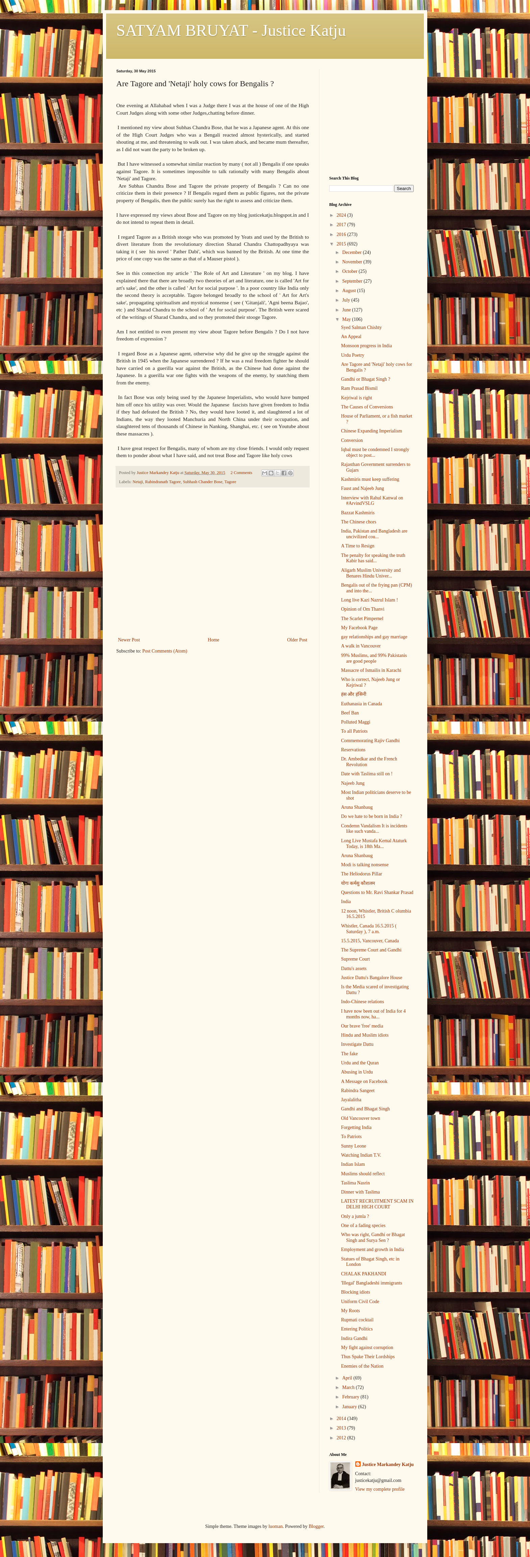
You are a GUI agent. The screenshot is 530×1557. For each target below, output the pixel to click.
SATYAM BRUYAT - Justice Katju (231, 30)
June (347, 309)
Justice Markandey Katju (388, 1464)
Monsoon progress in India (366, 345)
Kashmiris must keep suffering (370, 479)
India (346, 901)
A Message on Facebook (364, 1081)
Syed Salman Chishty (361, 327)
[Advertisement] (212, 585)
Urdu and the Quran (360, 1062)
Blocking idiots (355, 1292)
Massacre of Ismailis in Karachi (371, 670)
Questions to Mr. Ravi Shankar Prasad (377, 892)
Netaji (137, 481)
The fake (349, 1053)
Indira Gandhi (354, 1338)
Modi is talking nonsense (364, 864)
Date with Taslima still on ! (366, 773)
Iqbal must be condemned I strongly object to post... (375, 452)
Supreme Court (355, 959)
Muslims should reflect (363, 1173)
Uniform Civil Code (360, 1301)
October (350, 271)
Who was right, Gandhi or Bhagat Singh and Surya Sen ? (373, 1237)
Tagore (230, 481)
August (349, 290)
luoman (275, 1526)
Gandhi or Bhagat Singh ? (365, 379)
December (352, 252)
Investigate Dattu (357, 1044)
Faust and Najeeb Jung (362, 488)
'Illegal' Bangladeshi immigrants (371, 1282)
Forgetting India (356, 1127)
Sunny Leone (353, 1146)
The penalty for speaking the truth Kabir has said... (373, 558)
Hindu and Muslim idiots (364, 1035)
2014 (342, 1418)
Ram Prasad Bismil (359, 388)
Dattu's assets (353, 968)
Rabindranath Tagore (163, 481)
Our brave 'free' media (362, 1026)
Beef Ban (350, 712)
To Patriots (351, 1136)
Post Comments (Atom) (164, 651)
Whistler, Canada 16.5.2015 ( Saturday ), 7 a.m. (368, 928)
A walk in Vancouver (361, 645)
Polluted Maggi (355, 722)
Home (213, 639)
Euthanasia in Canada (361, 703)
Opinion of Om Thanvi (362, 609)
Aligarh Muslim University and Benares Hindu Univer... (371, 573)
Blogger (316, 1526)
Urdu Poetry (352, 355)
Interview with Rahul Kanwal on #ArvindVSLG (372, 500)
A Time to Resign (357, 545)
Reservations (353, 749)
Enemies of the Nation (362, 1366)
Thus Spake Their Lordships (368, 1356)
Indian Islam (353, 1164)
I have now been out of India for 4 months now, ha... (373, 1014)
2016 (342, 234)
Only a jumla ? (355, 1216)
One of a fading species (363, 1225)
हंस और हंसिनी (353, 694)
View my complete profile (380, 1489)
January (350, 1406)
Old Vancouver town (360, 1118)
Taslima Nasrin (355, 1182)
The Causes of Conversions (367, 406)
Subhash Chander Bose (202, 481)
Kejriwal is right (356, 397)
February (351, 1396)
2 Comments (241, 472)
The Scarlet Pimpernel (362, 618)
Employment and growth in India (372, 1249)
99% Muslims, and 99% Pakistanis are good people (374, 658)
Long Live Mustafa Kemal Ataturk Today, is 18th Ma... (374, 843)
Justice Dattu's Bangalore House (371, 977)
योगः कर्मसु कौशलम (358, 883)
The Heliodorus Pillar (361, 873)
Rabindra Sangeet (358, 1090)
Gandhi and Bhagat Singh (365, 1108)
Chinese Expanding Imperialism (371, 430)
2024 (342, 215)
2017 (342, 224)
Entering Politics (357, 1328)
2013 (342, 1428)
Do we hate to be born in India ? (371, 816)
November (352, 261)
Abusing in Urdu (357, 1072)
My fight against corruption (367, 1347)
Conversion (352, 440)
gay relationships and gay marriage (374, 636)
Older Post (297, 639)
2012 (342, 1437)
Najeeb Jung (353, 783)
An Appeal (351, 336)
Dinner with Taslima (360, 1192)
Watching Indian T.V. (361, 1155)
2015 (342, 243)
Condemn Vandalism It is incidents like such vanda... (374, 828)
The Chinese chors (358, 521)
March (349, 1387)
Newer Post (129, 639)
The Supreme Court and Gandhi (371, 949)
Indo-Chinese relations (362, 1001)
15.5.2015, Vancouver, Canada (370, 940)
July (346, 300)
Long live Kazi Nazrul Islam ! (369, 600)
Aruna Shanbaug (357, 807)
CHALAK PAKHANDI (363, 1273)
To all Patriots (354, 731)
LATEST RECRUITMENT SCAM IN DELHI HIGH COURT (377, 1204)
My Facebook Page (359, 627)
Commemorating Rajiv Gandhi (370, 740)
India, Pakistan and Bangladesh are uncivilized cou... (374, 533)
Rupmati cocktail (357, 1319)
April (347, 1378)
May (347, 319)
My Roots (350, 1310)
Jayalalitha (351, 1099)
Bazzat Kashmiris (358, 512)
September (352, 281)
